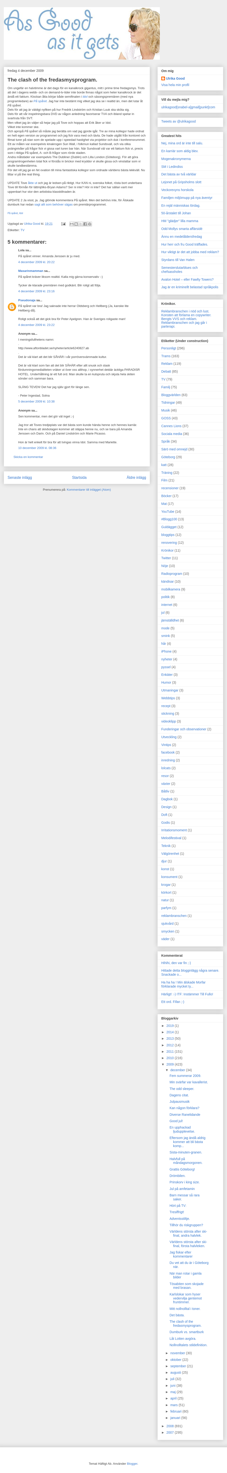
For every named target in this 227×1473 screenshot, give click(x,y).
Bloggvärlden (171, 395)
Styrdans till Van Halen (178, 260)
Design (166, 807)
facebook (168, 752)
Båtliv (165, 791)
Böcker (166, 496)
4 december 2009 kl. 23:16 (36, 291)
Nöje (164, 566)
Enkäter (167, 675)
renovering (169, 542)
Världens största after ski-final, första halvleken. (188, 1244)
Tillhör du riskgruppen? (186, 1225)
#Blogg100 (169, 519)
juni (173, 1385)
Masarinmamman (30, 271)
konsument (169, 877)
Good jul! (176, 1121)
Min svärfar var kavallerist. (189, 1082)
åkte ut (32, 183)
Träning (166, 473)
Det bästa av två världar (178, 174)
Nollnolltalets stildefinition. (188, 1345)
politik (165, 597)
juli (172, 1379)
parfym (166, 908)
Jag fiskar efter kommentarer (181, 1254)
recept (165, 706)
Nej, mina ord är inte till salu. (182, 143)
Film (164, 480)
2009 (170, 1064)
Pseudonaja (26, 300)
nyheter (166, 659)
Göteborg (168, 457)
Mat (164, 504)
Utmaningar (169, 690)
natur (165, 900)
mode (165, 628)
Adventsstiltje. (180, 1219)
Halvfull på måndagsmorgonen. (186, 1161)
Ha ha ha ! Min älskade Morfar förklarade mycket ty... (183, 984)
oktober (176, 1360)
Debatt (166, 371)
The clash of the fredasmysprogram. (186, 1323)
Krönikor (167, 550)
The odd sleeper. (182, 1089)
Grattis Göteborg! (182, 1169)
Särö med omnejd (174, 449)
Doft (164, 815)
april (173, 1398)
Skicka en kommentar (28, 457)
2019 (170, 1026)
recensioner (170, 488)
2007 (170, 1432)
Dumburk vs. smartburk (187, 1332)
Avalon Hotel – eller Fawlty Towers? (187, 279)
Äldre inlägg (136, 478)
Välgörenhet (170, 853)
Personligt (168, 348)
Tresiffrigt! (177, 1212)
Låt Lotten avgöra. (183, 1338)
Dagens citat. (179, 1095)
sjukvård (167, 923)
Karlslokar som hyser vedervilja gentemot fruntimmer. (186, 1298)
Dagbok (167, 799)
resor (165, 776)
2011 (170, 1051)
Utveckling (169, 737)
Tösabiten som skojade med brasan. (187, 1286)
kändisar (167, 581)
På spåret (13, 213)
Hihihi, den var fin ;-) (176, 963)
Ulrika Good (175, 78)
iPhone (166, 651)
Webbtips (168, 698)
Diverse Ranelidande (185, 1114)
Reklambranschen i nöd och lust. (185, 311)
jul (163, 612)
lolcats (166, 768)
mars (174, 1405)
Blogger (132, 1463)
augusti (176, 1372)
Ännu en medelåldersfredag (181, 236)
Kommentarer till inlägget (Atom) (89, 489)
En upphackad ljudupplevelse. (182, 1129)
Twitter (166, 558)
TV (23, 230)
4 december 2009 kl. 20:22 (36, 262)
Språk (165, 441)
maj (173, 1392)
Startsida (79, 478)
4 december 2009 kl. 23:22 (36, 325)
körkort (166, 892)
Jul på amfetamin (182, 1189)
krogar (166, 885)
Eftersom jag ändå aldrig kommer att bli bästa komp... (187, 1142)
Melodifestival (171, 838)
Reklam (166, 364)
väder (165, 939)
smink (165, 636)
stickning (167, 713)
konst (165, 869)
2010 (170, 1058)
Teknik (166, 846)
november (178, 1353)
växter (165, 784)
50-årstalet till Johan (176, 213)
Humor (166, 682)
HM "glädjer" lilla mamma (179, 221)
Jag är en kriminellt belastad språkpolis (189, 287)
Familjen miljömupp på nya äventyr (186, 198)
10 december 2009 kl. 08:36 (37, 448)
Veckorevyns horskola (177, 190)
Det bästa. (177, 1315)
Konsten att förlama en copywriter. (186, 315)
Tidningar (168, 402)
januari (175, 1418)
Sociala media (171, 434)
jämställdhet (170, 620)
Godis (165, 822)
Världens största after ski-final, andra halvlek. (188, 1233)
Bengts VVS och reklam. (179, 319)
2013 (170, 1038)
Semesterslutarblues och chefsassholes (179, 270)
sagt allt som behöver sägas (53, 204)
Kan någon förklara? (184, 1108)
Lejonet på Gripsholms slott (181, 182)
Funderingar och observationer (183, 729)
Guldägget (169, 527)
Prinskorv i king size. (185, 1182)
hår (163, 643)
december (178, 1070)
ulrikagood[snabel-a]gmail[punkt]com (188, 107)
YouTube (167, 511)
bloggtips (168, 535)
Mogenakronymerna (176, 159)
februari (176, 1411)
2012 (170, 1045)
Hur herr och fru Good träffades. (184, 244)
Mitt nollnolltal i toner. (185, 1309)
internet (166, 605)
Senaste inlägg (20, 478)
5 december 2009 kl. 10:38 (36, 401)
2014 (170, 1032)
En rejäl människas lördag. (180, 205)
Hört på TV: (178, 1206)
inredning (168, 760)
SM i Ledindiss (172, 167)
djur (164, 861)
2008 (170, 1426)
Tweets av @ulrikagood (178, 121)
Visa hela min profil (175, 85)
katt (164, 465)
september (178, 1366)
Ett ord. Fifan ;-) (172, 1002)
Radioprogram (171, 574)
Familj (165, 387)
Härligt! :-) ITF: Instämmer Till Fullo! (187, 994)
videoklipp (168, 721)
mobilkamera (170, 589)
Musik (165, 410)
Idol (21, 213)
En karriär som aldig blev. (179, 151)
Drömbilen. (178, 1176)
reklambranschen (174, 916)
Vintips (166, 745)
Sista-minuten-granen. (186, 1152)
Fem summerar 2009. (185, 1076)
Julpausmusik (180, 1101)
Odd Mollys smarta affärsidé (181, 229)
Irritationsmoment (174, 830)
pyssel (166, 667)
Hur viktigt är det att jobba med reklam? (190, 252)
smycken (167, 931)
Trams (165, 356)
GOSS (166, 418)
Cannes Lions (171, 426)
